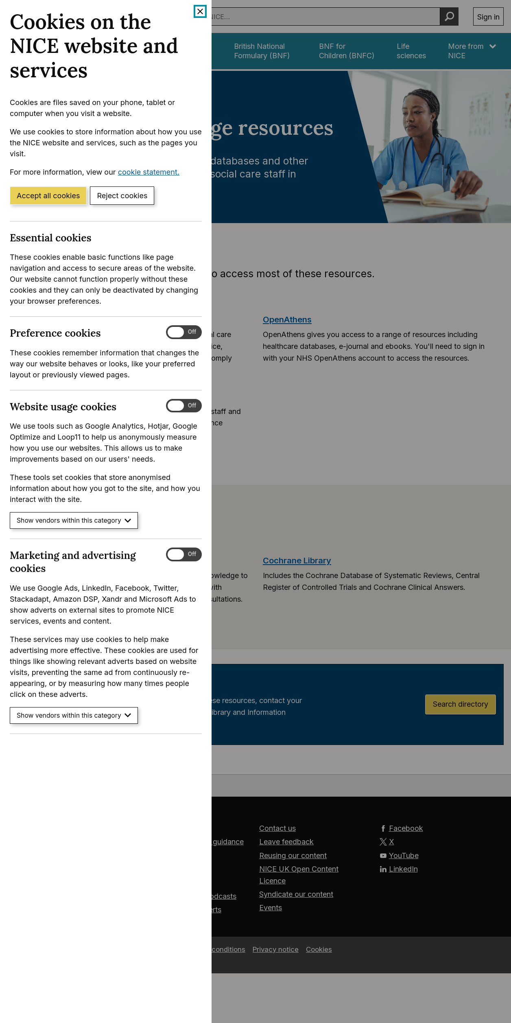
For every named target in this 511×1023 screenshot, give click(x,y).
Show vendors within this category (74, 520)
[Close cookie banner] (200, 11)
